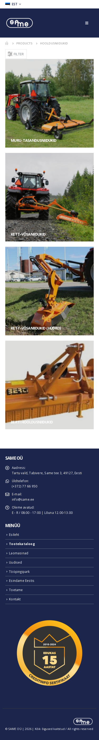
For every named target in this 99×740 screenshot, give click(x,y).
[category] (49, 103)
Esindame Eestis (21, 580)
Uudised (15, 562)
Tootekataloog (22, 544)
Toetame (16, 590)
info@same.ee (23, 499)
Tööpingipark (19, 571)
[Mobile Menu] (87, 23)
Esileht (14, 534)
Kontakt (15, 599)
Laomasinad (18, 553)
